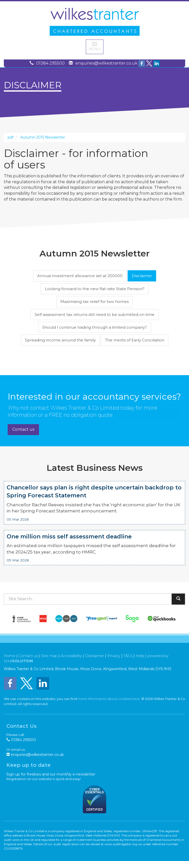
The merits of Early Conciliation (134, 340)
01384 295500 (50, 63)
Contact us (23, 429)
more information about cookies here (109, 699)
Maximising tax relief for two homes (94, 301)
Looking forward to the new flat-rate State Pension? (94, 288)
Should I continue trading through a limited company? (94, 327)
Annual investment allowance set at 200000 (80, 275)
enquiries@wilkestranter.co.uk (106, 63)
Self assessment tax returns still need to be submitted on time (94, 314)
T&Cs (128, 656)
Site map (49, 656)
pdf (11, 137)
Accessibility (71, 656)
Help (140, 656)
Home (9, 656)
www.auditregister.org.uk (123, 844)
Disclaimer (142, 275)
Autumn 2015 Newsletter (42, 137)
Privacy (113, 656)
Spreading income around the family (60, 340)
